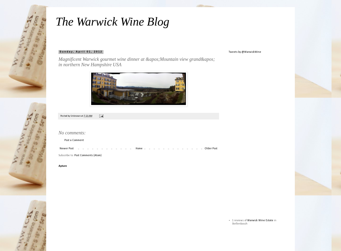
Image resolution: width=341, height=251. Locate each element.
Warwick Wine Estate (260, 220)
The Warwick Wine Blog (112, 21)
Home (139, 148)
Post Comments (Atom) (88, 155)
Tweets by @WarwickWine (245, 52)
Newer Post (67, 148)
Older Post (211, 148)
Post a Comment (74, 140)
